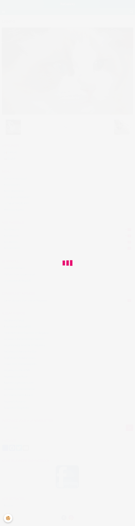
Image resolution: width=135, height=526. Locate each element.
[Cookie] (8, 518)
